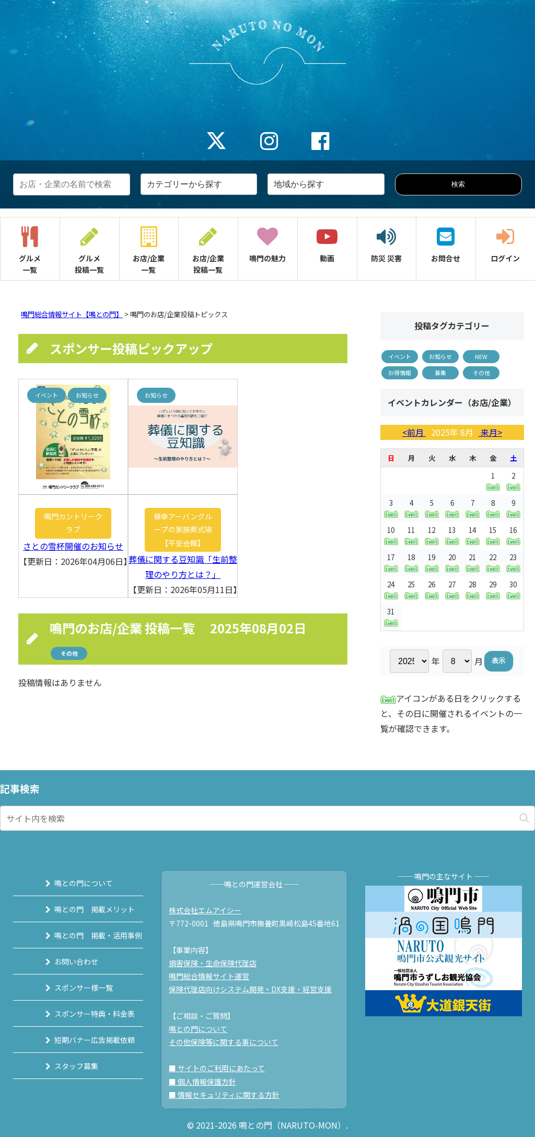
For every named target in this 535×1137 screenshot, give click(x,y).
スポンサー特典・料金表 (82, 1013)
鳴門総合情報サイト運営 (214, 976)
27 (452, 589)
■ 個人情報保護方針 (207, 1081)
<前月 (414, 432)
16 (513, 535)
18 (411, 562)
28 (473, 589)
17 (391, 562)
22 (493, 562)
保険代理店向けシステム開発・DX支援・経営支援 (255, 989)
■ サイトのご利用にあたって (222, 1068)
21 (473, 562)
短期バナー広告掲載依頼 (82, 1040)
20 (452, 562)
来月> (490, 432)
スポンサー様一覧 (71, 987)
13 (452, 535)
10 (391, 535)
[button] (524, 818)
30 (513, 589)
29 (493, 589)
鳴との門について (71, 883)
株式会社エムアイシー (210, 910)
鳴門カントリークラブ (73, 523)
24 (391, 589)
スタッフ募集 (64, 1066)
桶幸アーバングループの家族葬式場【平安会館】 (183, 529)
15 (493, 535)
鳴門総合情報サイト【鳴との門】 (72, 314)
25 (411, 589)
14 (473, 535)
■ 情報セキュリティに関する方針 (229, 1094)
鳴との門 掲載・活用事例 (86, 935)
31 (391, 616)
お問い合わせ (64, 961)
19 (432, 562)
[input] (267, 818)
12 (432, 535)
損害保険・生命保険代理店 (218, 963)
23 (513, 562)
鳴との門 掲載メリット (82, 909)
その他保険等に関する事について (229, 1042)
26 (432, 589)
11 (411, 535)
